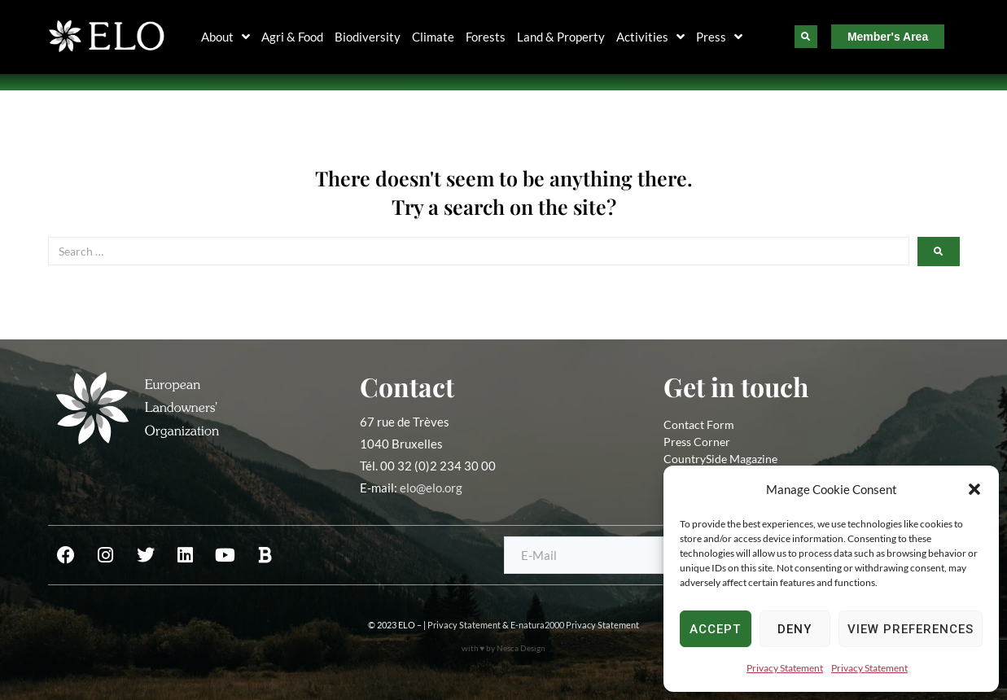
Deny (794, 629)
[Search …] (478, 251)
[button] (974, 489)
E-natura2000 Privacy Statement (574, 624)
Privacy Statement (784, 668)
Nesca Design (521, 648)
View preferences (910, 629)
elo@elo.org (431, 487)
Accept (715, 629)
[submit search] (938, 251)
